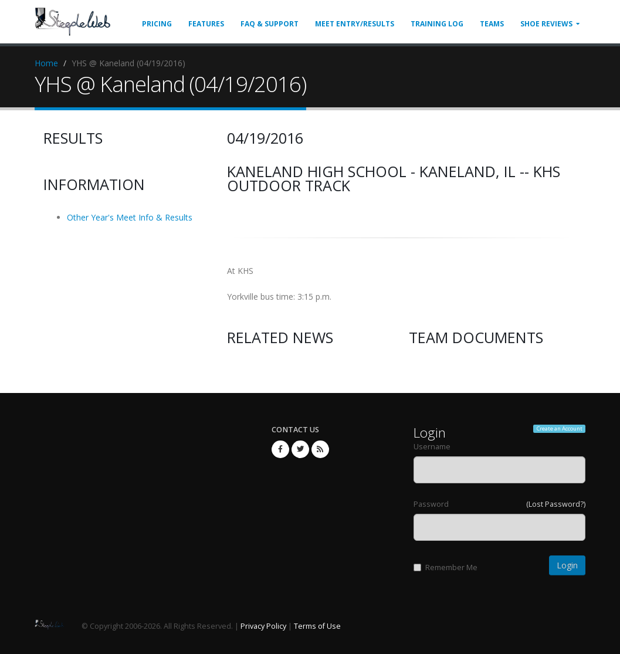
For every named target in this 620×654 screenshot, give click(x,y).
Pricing (157, 24)
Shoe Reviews (546, 24)
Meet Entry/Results (354, 24)
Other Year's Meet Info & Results (129, 217)
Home (46, 63)
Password (431, 504)
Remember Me (445, 567)
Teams (492, 24)
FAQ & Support (269, 24)
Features (206, 24)
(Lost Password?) (555, 504)
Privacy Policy (263, 626)
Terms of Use (317, 626)
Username (432, 447)
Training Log (437, 24)
